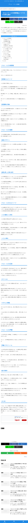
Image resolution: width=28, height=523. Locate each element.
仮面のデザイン (7, 44)
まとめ (5, 61)
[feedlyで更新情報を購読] (7, 454)
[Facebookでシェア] (14, 19)
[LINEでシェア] (9, 22)
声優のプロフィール (8, 58)
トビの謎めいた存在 (8, 49)
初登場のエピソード (8, 39)
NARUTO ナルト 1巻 (18, 417)
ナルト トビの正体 (7, 52)
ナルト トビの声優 (7, 56)
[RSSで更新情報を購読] (20, 454)
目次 (12, 36)
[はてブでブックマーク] (22, 19)
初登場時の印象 (7, 41)
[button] (18, 22)
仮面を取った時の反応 (8, 46)
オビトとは (6, 53)
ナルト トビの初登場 (7, 38)
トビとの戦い (6, 50)
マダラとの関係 (7, 55)
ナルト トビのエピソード (8, 47)
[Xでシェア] (5, 19)
